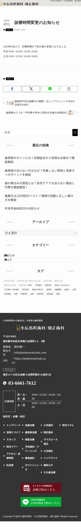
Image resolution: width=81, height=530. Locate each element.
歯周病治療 (31, 441)
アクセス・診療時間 (13, 464)
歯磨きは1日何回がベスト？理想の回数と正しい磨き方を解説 (39, 198)
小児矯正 (48, 459)
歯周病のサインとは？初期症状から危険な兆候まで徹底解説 (40, 160)
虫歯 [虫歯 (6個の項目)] (32, 302)
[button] (12, 89)
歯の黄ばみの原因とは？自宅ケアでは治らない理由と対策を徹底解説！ (40, 185)
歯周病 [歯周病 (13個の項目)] (49, 298)
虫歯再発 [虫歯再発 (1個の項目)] (40, 302)
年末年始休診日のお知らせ (22, 208)
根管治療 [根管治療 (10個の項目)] (25, 298)
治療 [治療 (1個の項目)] (74, 298)
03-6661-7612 (22, 391)
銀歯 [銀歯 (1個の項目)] (58, 302)
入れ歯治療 (49, 481)
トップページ (13, 433)
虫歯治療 (29, 433)
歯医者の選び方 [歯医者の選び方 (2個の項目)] (37, 298)
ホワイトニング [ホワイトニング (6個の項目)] (10, 294)
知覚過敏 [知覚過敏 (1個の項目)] (7, 302)
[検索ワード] (40, 132)
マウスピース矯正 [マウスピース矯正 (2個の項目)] (25, 294)
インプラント (51, 466)
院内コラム (68, 433)
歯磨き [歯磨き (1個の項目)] (66, 298)
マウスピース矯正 (51, 450)
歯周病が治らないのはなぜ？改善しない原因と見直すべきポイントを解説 (40, 172)
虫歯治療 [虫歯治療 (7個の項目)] (50, 302)
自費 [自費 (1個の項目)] (15, 302)
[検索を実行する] (75, 132)
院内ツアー (12, 455)
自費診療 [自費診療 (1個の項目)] (24, 302)
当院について (13, 441)
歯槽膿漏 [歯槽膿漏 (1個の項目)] (58, 298)
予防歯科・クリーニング (32, 457)
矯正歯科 (48, 441)
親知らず (48, 473)
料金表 (9, 473)
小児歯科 (48, 433)
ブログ (12, 266)
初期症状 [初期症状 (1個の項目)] (48, 294)
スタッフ (11, 448)
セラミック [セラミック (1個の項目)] (59, 289)
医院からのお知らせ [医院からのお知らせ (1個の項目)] (62, 294)
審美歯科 (29, 466)
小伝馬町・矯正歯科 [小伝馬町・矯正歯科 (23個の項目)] (11, 298)
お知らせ (9, 30)
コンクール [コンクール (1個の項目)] (47, 289)
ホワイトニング (32, 476)
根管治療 (29, 448)
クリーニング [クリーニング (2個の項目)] (9, 289)
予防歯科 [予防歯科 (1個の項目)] (38, 294)
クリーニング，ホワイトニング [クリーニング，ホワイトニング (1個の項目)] (28, 289)
